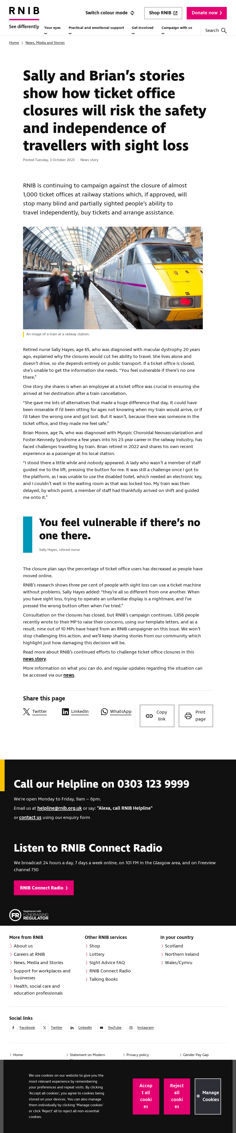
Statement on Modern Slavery (87, 1058)
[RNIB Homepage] (24, 23)
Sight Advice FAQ (107, 963)
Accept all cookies (145, 1096)
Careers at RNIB (29, 954)
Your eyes (52, 30)
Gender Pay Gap (196, 1055)
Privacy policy (138, 1055)
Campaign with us (177, 30)
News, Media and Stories (45, 42)
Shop (94, 946)
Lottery (96, 954)
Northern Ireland (182, 954)
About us (23, 946)
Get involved (142, 30)
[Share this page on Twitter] (40, 712)
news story (34, 659)
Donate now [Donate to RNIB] (207, 13)
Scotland (174, 946)
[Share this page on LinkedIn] (79, 712)
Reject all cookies (177, 1096)
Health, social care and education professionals (38, 989)
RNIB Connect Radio (44, 888)
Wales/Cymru (178, 963)
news (68, 675)
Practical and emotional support (96, 30)
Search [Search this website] (216, 30)
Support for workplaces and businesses (42, 974)
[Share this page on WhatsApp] (118, 712)
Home (14, 42)
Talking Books (103, 979)
